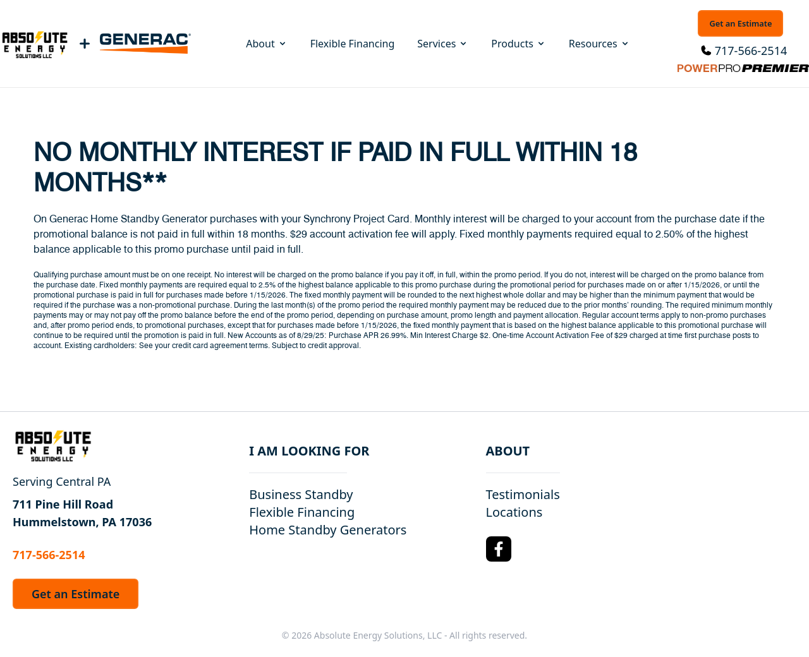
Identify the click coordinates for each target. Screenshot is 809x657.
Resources (599, 44)
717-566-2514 (751, 50)
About (266, 44)
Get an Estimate (740, 23)
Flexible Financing (352, 44)
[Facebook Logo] (498, 549)
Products (518, 44)
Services (442, 44)
